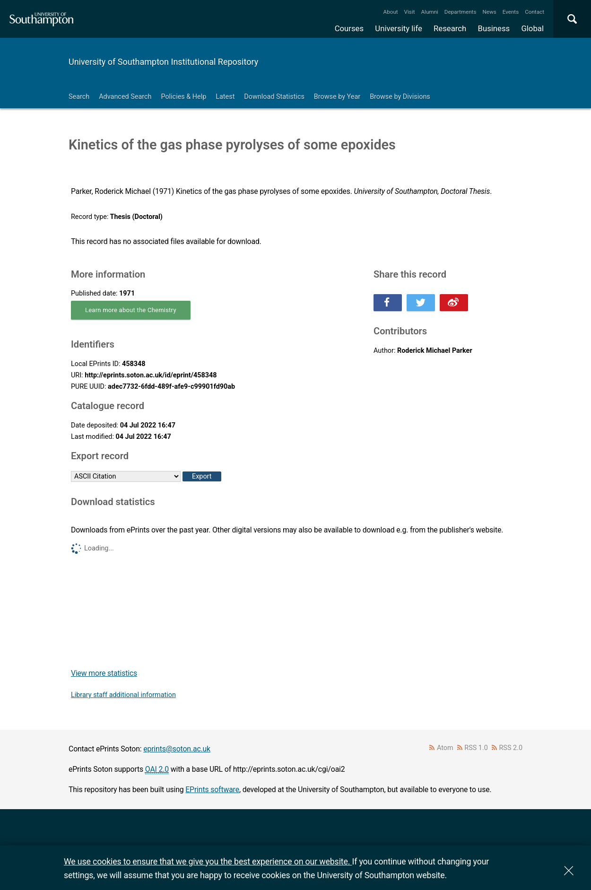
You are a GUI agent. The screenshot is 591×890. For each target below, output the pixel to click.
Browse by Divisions (400, 97)
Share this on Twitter (421, 302)
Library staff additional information (123, 695)
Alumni (429, 12)
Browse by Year (337, 97)
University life (398, 28)
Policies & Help (183, 97)
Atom (445, 748)
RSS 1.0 (476, 748)
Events (511, 12)
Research (450, 28)
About (390, 12)
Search (79, 97)
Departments (460, 12)
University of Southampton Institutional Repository (163, 62)
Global (532, 28)
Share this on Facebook (388, 302)
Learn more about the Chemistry (130, 310)
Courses (349, 28)
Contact (534, 12)
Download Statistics (274, 97)
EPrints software (212, 789)
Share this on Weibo (454, 302)
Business (494, 28)
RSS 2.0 (511, 748)
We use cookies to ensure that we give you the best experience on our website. (208, 861)
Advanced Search (125, 97)
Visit (409, 12)
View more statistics (104, 673)
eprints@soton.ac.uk (176, 748)
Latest (225, 97)
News (489, 12)
